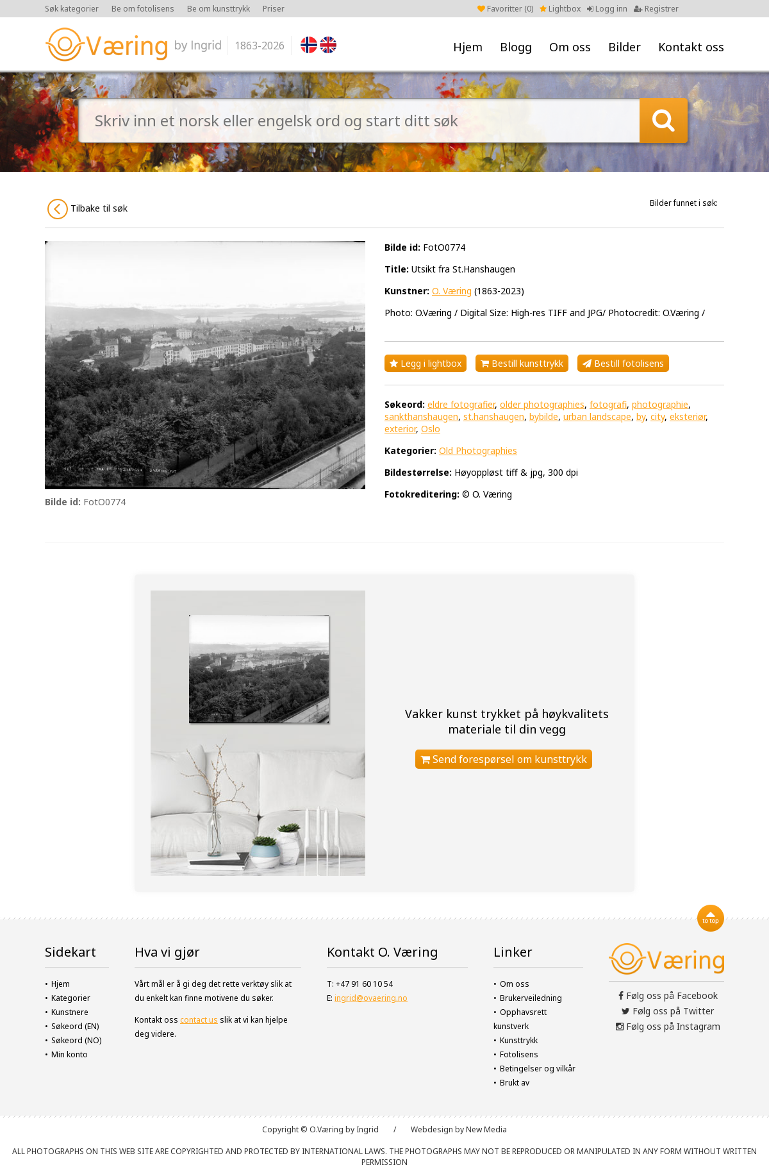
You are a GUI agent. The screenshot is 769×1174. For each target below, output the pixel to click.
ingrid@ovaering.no (371, 998)
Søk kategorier (72, 8)
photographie (660, 404)
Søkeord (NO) (76, 1040)
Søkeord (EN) (75, 1026)
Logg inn (607, 8)
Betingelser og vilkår (537, 1068)
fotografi (608, 404)
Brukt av (514, 1082)
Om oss (570, 47)
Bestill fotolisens (623, 363)
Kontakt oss (691, 47)
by (640, 416)
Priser (274, 8)
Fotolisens (519, 1054)
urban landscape (597, 416)
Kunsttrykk (519, 1040)
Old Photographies (478, 450)
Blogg (516, 47)
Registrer (656, 8)
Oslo (430, 429)
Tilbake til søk (87, 209)
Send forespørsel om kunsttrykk (503, 759)
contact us (199, 1019)
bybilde (543, 416)
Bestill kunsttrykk (522, 363)
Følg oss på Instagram (668, 1026)
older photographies (542, 404)
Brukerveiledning (531, 998)
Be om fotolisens (143, 8)
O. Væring (452, 291)
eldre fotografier (461, 404)
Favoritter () (505, 8)
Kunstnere (69, 1012)
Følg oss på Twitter (668, 1011)
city (657, 416)
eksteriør (688, 416)
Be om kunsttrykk (218, 8)
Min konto (69, 1054)
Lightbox (560, 8)
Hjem (468, 47)
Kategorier (70, 998)
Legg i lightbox (425, 363)
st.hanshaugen (493, 416)
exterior (400, 429)
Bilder (624, 47)
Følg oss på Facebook (668, 995)
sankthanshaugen (421, 416)
